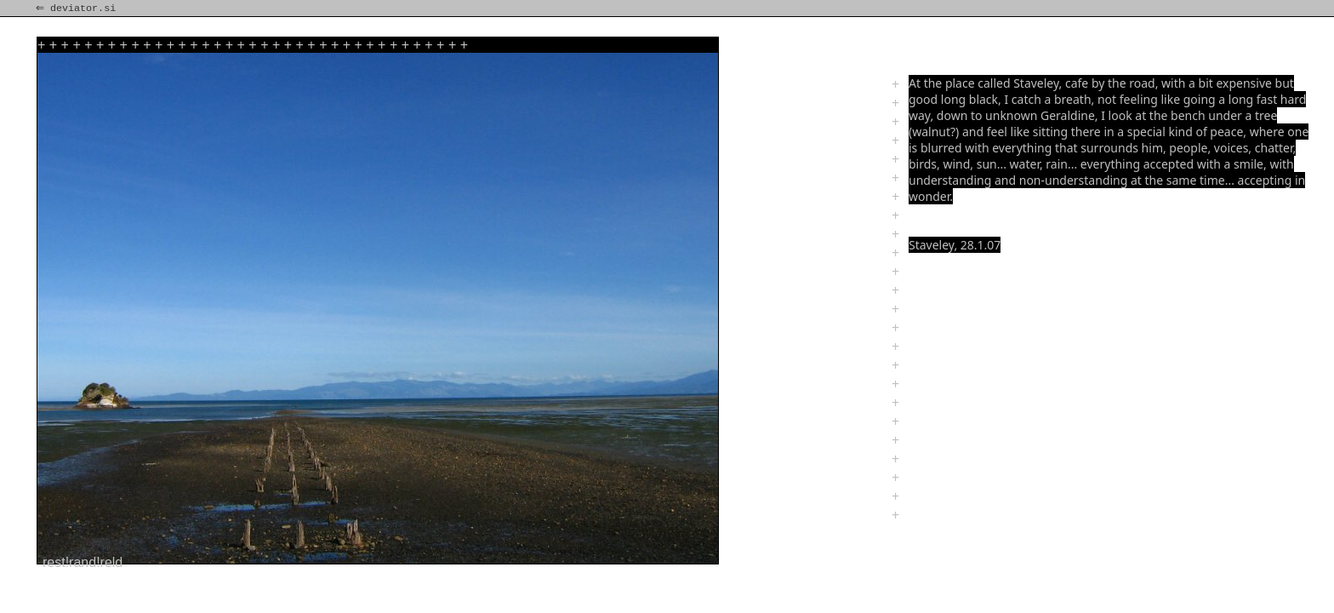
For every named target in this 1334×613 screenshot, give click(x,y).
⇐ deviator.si (77, 8)
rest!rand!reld (83, 562)
